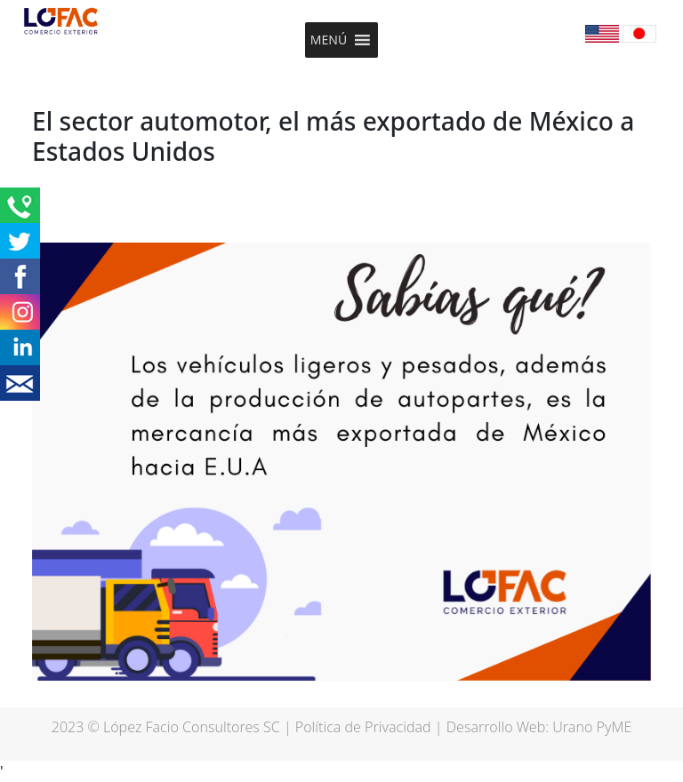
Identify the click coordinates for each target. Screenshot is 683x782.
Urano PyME (591, 727)
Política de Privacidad (363, 727)
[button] (328, 40)
